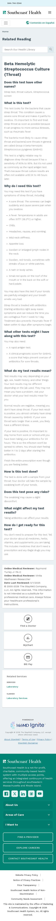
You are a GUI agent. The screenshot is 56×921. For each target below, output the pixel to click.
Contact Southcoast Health (28, 858)
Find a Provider (28, 837)
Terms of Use (28, 739)
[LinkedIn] (23, 793)
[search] (25, 50)
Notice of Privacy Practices (26, 880)
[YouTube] (39, 793)
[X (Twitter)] (14, 793)
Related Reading (16, 39)
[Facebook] (6, 793)
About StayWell (12, 739)
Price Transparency (26, 885)
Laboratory (12, 686)
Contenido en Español (42, 23)
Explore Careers (28, 847)
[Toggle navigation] (6, 23)
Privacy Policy (44, 739)
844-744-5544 (14, 3)
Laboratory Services (17, 698)
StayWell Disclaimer (28, 743)
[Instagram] (31, 793)
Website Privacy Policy (26, 875)
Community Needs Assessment (26, 899)
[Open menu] (49, 12)
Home (5, 31)
